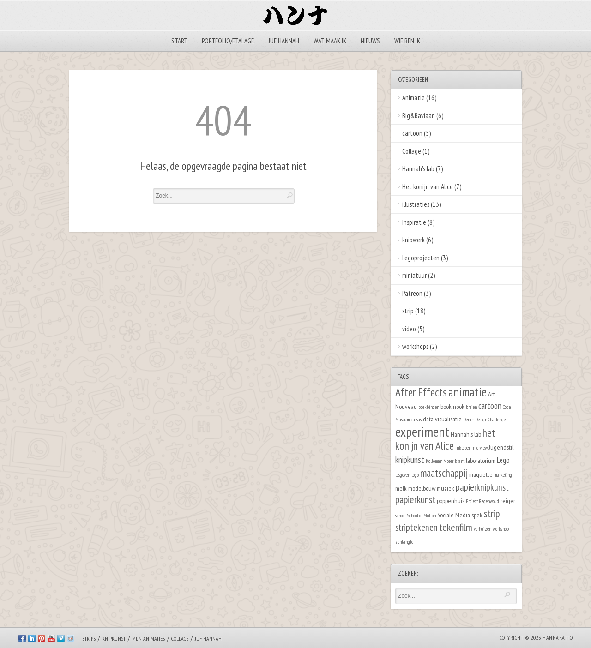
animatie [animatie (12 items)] (467, 392)
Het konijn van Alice (427, 186)
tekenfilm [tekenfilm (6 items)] (455, 527)
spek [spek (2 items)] (476, 514)
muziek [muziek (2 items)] (445, 488)
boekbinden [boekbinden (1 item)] (428, 407)
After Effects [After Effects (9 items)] (421, 392)
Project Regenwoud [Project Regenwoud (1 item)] (482, 501)
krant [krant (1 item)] (459, 461)
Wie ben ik (407, 40)
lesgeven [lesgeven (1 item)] (402, 475)
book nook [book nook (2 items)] (452, 406)
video (409, 328)
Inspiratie (414, 222)
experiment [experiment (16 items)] (422, 431)
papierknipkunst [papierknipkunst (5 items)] (482, 487)
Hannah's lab (418, 168)
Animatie (413, 97)
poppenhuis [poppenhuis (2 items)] (450, 500)
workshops (415, 346)
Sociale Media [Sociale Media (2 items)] (453, 514)
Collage (411, 151)
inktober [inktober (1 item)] (462, 447)
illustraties (415, 204)
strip (408, 310)
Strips (89, 638)
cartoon (412, 133)
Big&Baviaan (418, 115)
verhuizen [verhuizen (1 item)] (482, 529)
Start (179, 40)
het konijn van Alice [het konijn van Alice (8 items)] (445, 439)
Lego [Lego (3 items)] (503, 460)
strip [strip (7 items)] (492, 513)
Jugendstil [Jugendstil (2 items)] (501, 447)
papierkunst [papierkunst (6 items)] (415, 499)
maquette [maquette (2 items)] (481, 474)
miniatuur (414, 275)
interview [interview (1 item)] (479, 447)
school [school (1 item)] (400, 515)
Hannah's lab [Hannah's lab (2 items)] (466, 434)
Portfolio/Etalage (228, 40)
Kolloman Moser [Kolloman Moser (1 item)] (439, 461)
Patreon (412, 293)
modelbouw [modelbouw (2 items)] (421, 488)
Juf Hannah (283, 40)
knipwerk (413, 239)
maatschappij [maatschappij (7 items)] (444, 473)
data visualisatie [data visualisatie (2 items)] (442, 418)
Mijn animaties (148, 638)
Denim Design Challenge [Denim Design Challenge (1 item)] (484, 419)
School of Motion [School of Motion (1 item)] (421, 515)
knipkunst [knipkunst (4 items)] (409, 459)
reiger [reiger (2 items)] (508, 500)
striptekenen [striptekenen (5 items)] (416, 527)
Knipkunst (114, 638)
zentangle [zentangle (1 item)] (404, 542)
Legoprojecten (421, 257)
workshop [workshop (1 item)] (501, 529)
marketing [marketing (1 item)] (503, 475)
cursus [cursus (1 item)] (416, 419)
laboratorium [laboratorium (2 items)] (480, 460)
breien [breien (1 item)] (471, 407)
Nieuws (370, 40)
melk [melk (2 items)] (401, 488)
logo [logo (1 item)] (415, 475)
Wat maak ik (330, 40)
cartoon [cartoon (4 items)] (489, 405)
